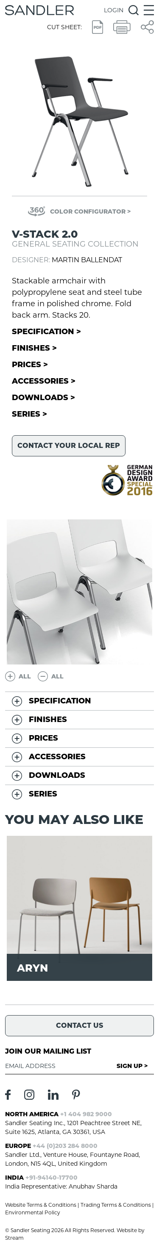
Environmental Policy (32, 1212)
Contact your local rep (68, 446)
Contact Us (79, 1025)
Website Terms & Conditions (40, 1205)
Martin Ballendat (87, 260)
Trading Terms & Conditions (116, 1205)
